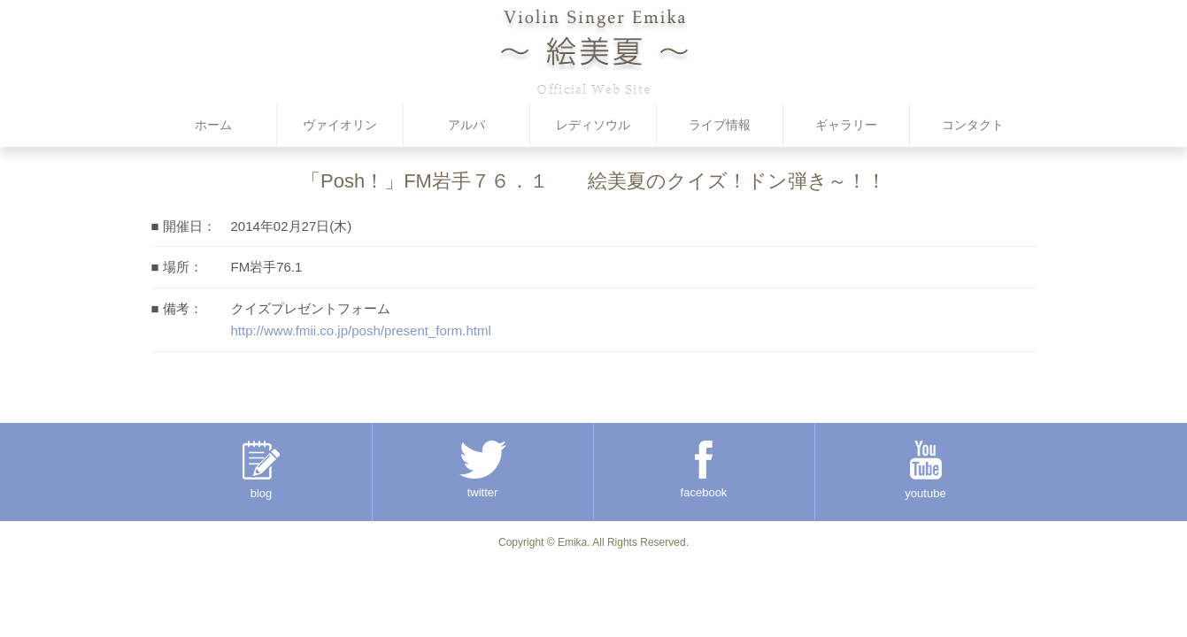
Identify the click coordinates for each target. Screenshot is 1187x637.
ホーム (213, 125)
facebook (704, 470)
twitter (482, 470)
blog (261, 470)
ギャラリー (846, 125)
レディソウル (593, 125)
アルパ (466, 125)
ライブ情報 (720, 125)
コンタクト (973, 125)
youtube (925, 470)
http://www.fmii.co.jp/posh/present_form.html (361, 330)
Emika (572, 542)
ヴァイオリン (340, 125)
